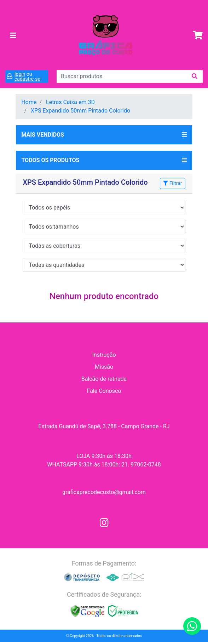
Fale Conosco (104, 391)
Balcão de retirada (104, 379)
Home (28, 102)
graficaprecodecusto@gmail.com (104, 492)
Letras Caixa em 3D (70, 102)
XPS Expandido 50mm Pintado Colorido (80, 110)
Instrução (104, 354)
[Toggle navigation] (13, 35)
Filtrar (172, 183)
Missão (104, 366)
